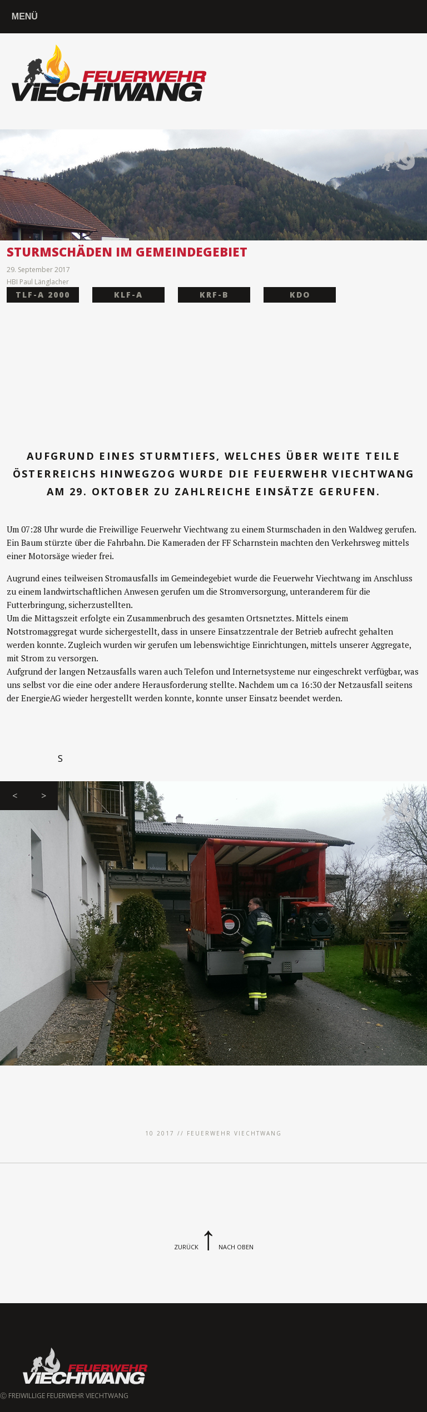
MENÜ (25, 16)
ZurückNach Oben (214, 1247)
